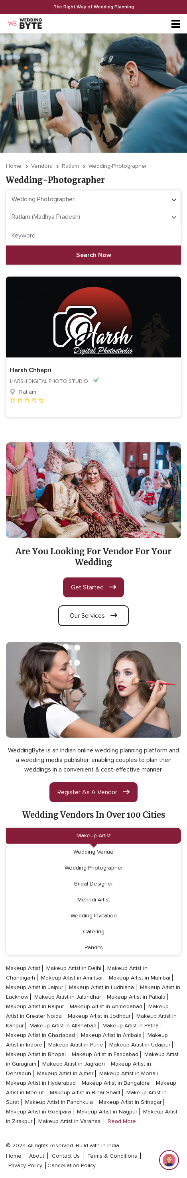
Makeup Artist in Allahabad (63, 1025)
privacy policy (25, 1165)
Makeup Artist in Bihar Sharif (85, 1092)
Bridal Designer (93, 883)
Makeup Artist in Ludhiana (101, 987)
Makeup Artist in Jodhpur (99, 1016)
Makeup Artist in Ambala (111, 1035)
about (36, 1155)
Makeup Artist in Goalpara (38, 1111)
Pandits (94, 947)
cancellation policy (71, 1165)
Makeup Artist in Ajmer (65, 1073)
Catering (93, 931)
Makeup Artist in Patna (130, 1025)
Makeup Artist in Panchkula (59, 1102)
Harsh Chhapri (30, 370)
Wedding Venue (93, 851)
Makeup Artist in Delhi (73, 968)
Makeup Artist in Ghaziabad (40, 1035)
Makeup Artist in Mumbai (139, 977)
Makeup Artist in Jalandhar (67, 996)
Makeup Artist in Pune (75, 1044)
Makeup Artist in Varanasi (70, 1121)
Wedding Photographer (94, 867)
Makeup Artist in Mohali (128, 1073)
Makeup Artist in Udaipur (139, 1044)
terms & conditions (112, 1155)
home (14, 1155)
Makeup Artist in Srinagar (130, 1102)
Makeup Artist (94, 835)
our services (93, 616)
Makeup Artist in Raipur (35, 1006)
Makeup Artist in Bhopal (36, 1054)
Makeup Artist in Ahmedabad (106, 1006)
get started (93, 587)
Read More (122, 1121)
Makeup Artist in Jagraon (73, 1063)
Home (14, 166)
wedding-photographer (118, 166)
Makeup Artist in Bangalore (116, 1083)
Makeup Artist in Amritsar (72, 977)
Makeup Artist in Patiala (136, 996)
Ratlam (70, 166)
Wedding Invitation (94, 915)
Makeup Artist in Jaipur (34, 987)
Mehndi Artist (93, 899)
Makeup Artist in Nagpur (107, 1111)
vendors (41, 166)
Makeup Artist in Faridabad (105, 1054)
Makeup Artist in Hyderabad (41, 1083)
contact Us (66, 1155)
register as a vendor (93, 792)
